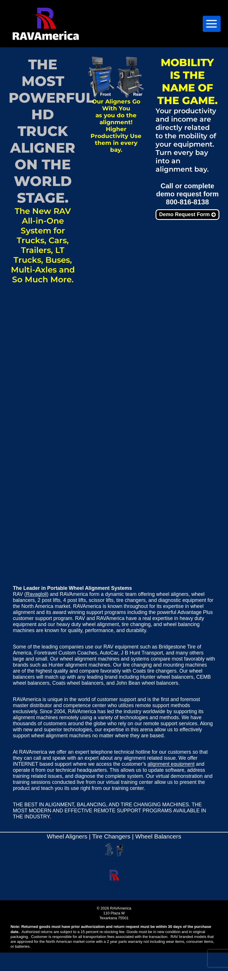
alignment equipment (170, 764)
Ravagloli (36, 594)
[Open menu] (212, 24)
